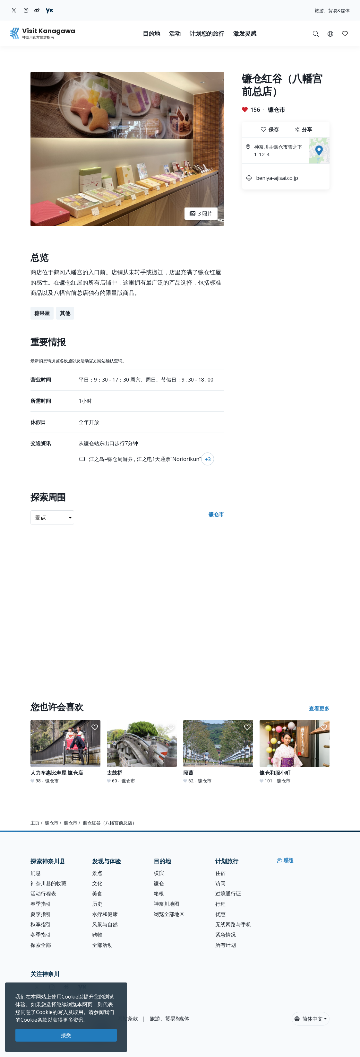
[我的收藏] (345, 33)
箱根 (159, 893)
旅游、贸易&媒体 (332, 10)
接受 (66, 1035)
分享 (303, 129)
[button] (330, 33)
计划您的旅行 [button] (207, 33)
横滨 (159, 872)
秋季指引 (40, 924)
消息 (35, 872)
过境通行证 (228, 893)
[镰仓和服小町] (295, 752)
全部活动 (102, 944)
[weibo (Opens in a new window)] (36, 10)
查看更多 (319, 708)
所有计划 (225, 944)
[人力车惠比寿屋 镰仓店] (65, 752)
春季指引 (40, 903)
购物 (97, 934)
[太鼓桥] (142, 752)
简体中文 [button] (309, 1018)
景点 (97, 872)
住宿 (220, 872)
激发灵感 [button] (244, 33)
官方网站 (97, 361)
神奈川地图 (166, 903)
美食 (97, 893)
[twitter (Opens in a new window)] (14, 10)
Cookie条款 (34, 1019)
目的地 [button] (151, 33)
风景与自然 (105, 924)
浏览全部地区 (169, 914)
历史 (97, 903)
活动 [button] (175, 33)
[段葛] (218, 752)
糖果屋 (42, 313)
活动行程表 (43, 893)
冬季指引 (40, 934)
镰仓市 (276, 109)
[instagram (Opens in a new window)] (26, 10)
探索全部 (40, 944)
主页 (34, 823)
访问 (220, 883)
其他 (65, 313)
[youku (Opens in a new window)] (49, 10)
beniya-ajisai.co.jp (277, 177)
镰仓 (159, 883)
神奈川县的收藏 (48, 883)
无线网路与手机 (233, 924)
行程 (220, 903)
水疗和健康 (105, 914)
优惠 (220, 914)
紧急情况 (225, 934)
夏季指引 (40, 914)
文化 (97, 883)
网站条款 (127, 1018)
